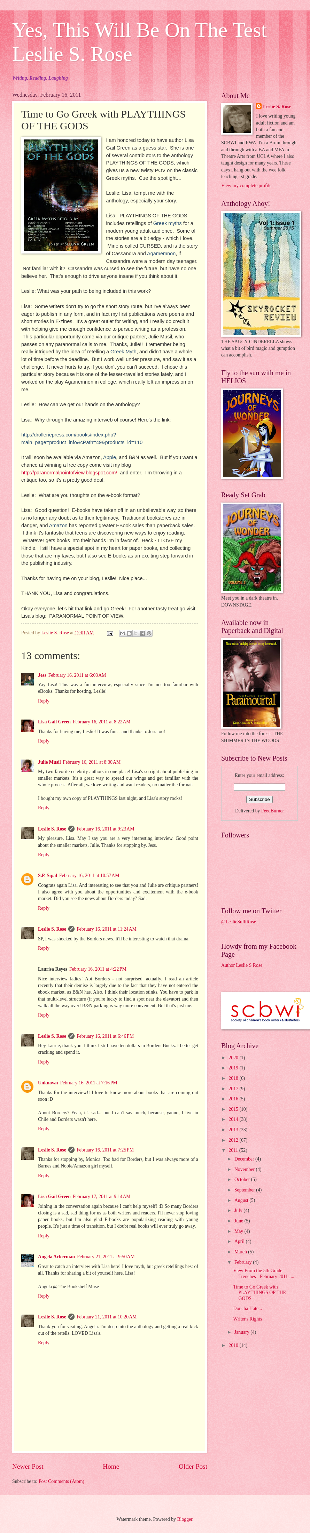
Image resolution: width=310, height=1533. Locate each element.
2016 (233, 1098)
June (239, 1220)
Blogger (184, 1519)
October (242, 1179)
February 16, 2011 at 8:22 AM (102, 721)
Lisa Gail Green (54, 721)
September (245, 1190)
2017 (233, 1088)
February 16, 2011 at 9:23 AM (105, 829)
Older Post (193, 1466)
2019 (233, 1067)
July (238, 1210)
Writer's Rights (247, 1319)
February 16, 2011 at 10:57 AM (89, 875)
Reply (43, 701)
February (243, 1262)
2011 (233, 1150)
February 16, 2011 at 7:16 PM (88, 1082)
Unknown (48, 1082)
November (245, 1169)
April (240, 1241)
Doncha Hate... (247, 1308)
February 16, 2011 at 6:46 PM (105, 1036)
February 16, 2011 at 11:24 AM (107, 929)
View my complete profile (246, 185)
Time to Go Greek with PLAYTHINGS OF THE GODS (259, 1292)
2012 (233, 1140)
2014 (233, 1119)
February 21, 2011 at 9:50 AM (106, 1256)
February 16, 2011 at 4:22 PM (97, 969)
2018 (233, 1078)
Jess (42, 675)
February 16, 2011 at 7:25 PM (105, 1150)
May (239, 1231)
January (242, 1332)
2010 (233, 1345)
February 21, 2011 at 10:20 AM (107, 1316)
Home (111, 1466)
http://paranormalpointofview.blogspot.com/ (69, 472)
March (241, 1251)
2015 (233, 1109)
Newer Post (28, 1466)
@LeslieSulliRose (238, 921)
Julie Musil (49, 762)
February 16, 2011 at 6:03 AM (77, 675)
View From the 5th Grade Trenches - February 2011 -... (263, 1273)
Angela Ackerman (56, 1256)
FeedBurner (272, 810)
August (241, 1200)
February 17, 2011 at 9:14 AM (102, 1196)
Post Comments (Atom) (61, 1481)
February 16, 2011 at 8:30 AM (92, 762)
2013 (233, 1129)
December (244, 1159)
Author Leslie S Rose (241, 965)
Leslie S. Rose (52, 829)
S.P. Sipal (47, 875)
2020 (233, 1057)
